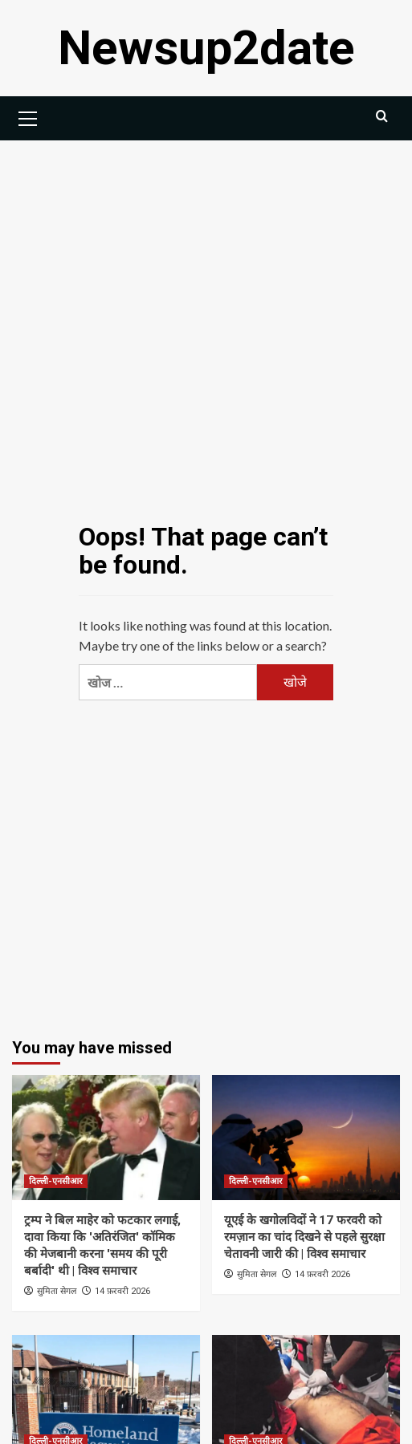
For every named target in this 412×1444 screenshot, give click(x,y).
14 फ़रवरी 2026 (122, 1291)
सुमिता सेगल (56, 1291)
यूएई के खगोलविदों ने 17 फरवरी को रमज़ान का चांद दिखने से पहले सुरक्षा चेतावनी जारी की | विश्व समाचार (304, 1237)
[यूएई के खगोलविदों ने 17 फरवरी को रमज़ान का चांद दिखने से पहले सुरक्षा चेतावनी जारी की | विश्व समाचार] (306, 1137)
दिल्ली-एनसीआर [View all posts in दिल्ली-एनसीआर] (56, 1181)
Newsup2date (206, 47)
